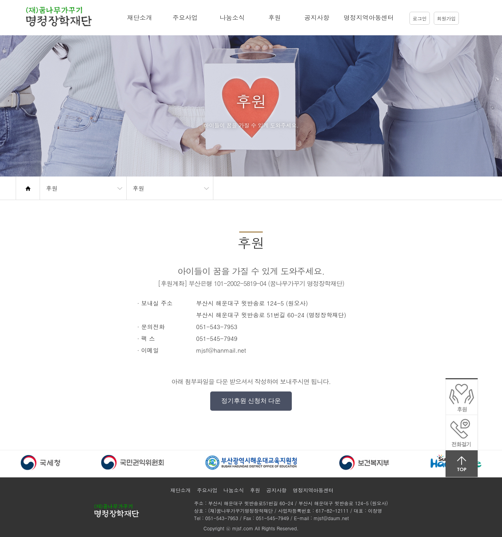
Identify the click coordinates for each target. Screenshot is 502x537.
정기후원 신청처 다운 (251, 400)
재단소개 (139, 17)
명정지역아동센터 (369, 17)
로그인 (420, 18)
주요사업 (185, 17)
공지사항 (316, 17)
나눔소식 (232, 17)
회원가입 (446, 18)
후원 (274, 17)
